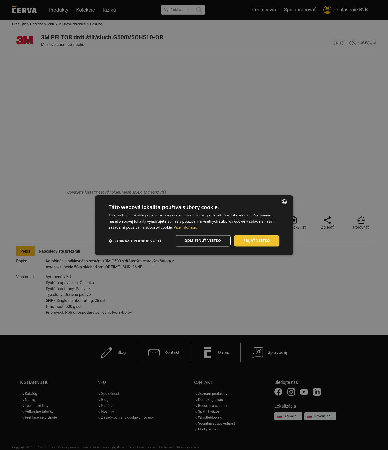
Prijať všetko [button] (256, 240)
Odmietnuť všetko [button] (202, 240)
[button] (135, 241)
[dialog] (194, 225)
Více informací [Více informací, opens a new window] (186, 227)
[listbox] (284, 201)
